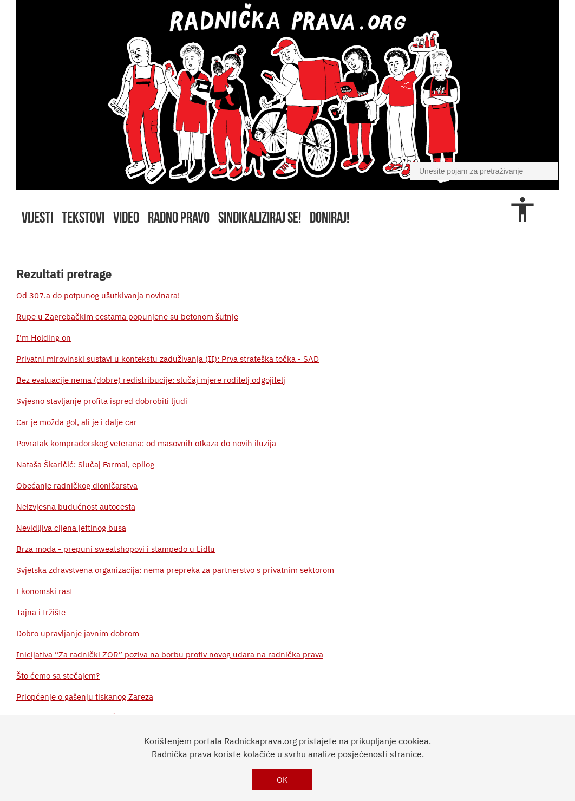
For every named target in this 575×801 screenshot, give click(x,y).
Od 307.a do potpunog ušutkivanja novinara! (98, 295)
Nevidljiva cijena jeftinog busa (71, 528)
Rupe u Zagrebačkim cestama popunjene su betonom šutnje (127, 316)
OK (282, 779)
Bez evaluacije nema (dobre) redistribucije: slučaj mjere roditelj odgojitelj (150, 380)
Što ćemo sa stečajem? (58, 675)
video (126, 217)
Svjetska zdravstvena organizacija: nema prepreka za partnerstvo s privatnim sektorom (175, 570)
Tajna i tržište (41, 612)
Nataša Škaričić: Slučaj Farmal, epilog (85, 464)
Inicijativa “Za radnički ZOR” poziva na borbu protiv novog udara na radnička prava (169, 654)
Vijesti (37, 217)
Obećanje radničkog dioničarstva (77, 485)
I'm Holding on (43, 338)
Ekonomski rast (44, 591)
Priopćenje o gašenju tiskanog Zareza (84, 697)
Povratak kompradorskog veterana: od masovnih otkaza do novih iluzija (146, 443)
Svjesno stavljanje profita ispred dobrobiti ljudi (101, 401)
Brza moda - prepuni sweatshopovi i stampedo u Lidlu (115, 549)
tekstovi (83, 217)
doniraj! (329, 217)
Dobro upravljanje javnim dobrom (77, 633)
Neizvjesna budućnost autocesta (75, 507)
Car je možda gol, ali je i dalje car (76, 422)
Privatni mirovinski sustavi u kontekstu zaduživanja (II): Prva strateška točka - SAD (167, 359)
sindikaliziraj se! (259, 217)
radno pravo (179, 217)
